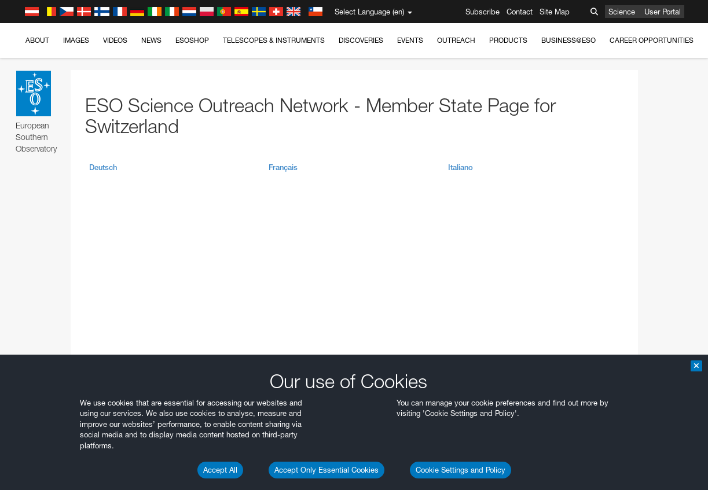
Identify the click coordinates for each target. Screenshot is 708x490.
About (37, 40)
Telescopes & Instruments (274, 40)
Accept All (220, 469)
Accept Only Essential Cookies (326, 469)
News (151, 40)
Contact (520, 11)
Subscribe (482, 11)
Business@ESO (568, 40)
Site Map (555, 11)
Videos (115, 40)
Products (508, 40)
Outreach (456, 40)
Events (410, 40)
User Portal (662, 11)
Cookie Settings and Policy (460, 469)
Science (621, 11)
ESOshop (192, 40)
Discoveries (361, 40)
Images (76, 40)
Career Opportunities (652, 40)
